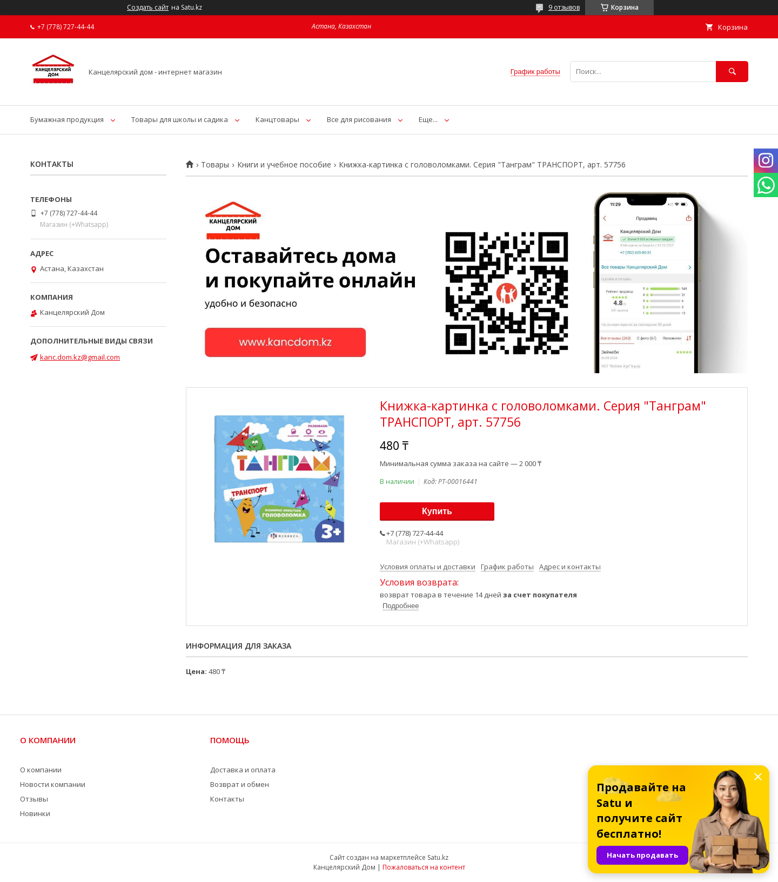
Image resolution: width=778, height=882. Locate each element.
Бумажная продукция (67, 119)
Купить (437, 511)
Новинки (35, 813)
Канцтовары (277, 119)
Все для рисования (359, 119)
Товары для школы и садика (179, 119)
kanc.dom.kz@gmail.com (80, 357)
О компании (41, 770)
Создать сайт (148, 7)
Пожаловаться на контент (424, 867)
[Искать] (732, 71)
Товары (215, 164)
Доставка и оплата (243, 770)
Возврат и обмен (239, 784)
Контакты (227, 799)
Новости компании (52, 784)
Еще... (428, 119)
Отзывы (34, 799)
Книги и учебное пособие (284, 164)
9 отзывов (564, 7)
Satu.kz (437, 857)
